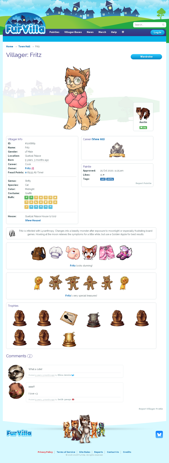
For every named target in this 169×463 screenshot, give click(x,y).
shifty (110, 179)
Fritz (29, 168)
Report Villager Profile (151, 409)
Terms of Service (66, 452)
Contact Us (113, 452)
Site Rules (84, 452)
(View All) (98, 139)
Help (114, 32)
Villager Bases (73, 32)
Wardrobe (146, 56)
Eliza (60, 375)
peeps (69, 399)
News (90, 32)
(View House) (33, 220)
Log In (157, 32)
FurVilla (25, 23)
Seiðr (61, 399)
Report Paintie (144, 183)
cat (102, 179)
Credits (127, 452)
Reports (98, 452)
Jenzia (69, 375)
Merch (102, 32)
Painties (54, 32)
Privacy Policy (45, 452)
